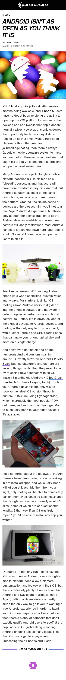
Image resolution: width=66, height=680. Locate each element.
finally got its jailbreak (26, 106)
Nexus (42, 202)
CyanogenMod (47, 396)
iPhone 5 (48, 111)
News (6, 15)
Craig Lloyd (13, 42)
